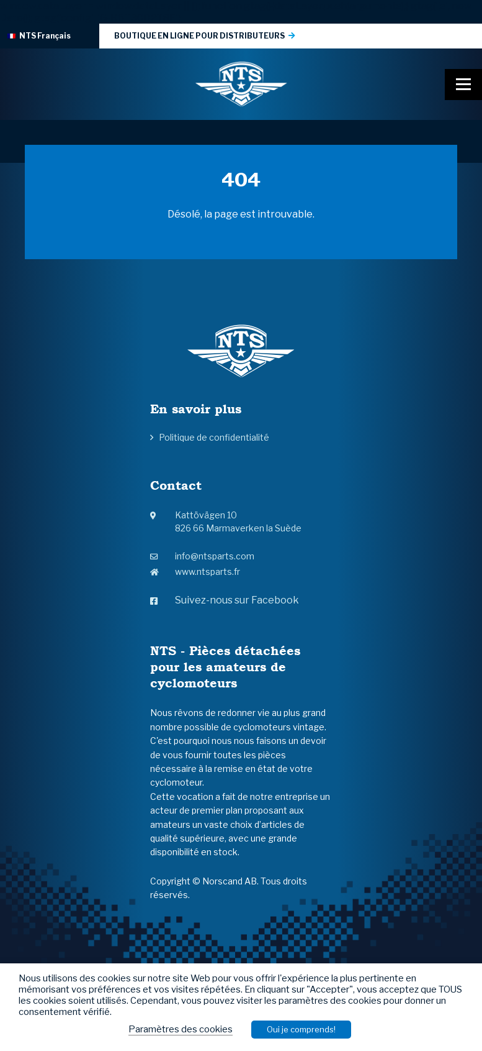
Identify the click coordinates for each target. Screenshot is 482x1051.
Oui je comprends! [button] (301, 1029)
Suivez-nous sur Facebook (224, 600)
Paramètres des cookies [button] (180, 1029)
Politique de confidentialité (214, 437)
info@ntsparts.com (202, 556)
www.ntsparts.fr (195, 571)
